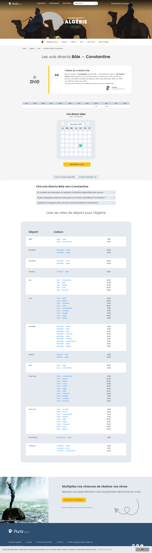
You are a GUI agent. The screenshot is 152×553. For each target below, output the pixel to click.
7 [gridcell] (62, 137)
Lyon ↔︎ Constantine (64, 308)
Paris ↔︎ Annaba (63, 398)
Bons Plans (67, 3)
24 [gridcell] (76, 145)
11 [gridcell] (80, 137)
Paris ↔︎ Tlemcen (63, 393)
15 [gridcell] (67, 141)
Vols (82, 42)
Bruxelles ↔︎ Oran (63, 261)
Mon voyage (105, 42)
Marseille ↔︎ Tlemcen (65, 334)
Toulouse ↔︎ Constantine (66, 451)
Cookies (29, 542)
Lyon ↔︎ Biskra (62, 301)
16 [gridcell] (71, 141)
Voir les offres (76, 27)
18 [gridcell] (80, 141)
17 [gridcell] (76, 141)
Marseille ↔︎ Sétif (63, 329)
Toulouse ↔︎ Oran (63, 448)
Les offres (92, 42)
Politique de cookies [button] (105, 549)
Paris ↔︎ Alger (62, 388)
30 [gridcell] (62, 132)
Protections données (44, 542)
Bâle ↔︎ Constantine (64, 242)
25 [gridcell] (80, 145)
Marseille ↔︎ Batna (63, 326)
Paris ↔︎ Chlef (62, 386)
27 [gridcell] (89, 145)
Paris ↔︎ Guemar (63, 401)
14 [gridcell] (62, 141)
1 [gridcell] (80, 150)
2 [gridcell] (71, 132)
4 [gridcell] (80, 132)
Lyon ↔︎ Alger (62, 315)
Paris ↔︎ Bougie (62, 396)
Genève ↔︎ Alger (63, 272)
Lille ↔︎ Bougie (62, 285)
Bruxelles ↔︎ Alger (63, 263)
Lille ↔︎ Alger (61, 282)
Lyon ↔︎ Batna (62, 318)
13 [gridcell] (89, 137)
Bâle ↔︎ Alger (61, 239)
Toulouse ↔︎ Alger (63, 446)
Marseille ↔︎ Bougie (64, 346)
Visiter (74, 42)
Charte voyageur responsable (79, 542)
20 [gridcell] (89, 141)
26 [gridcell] (85, 145)
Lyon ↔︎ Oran (61, 306)
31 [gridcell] (76, 150)
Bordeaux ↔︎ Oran (63, 250)
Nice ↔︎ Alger (61, 365)
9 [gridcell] (71, 137)
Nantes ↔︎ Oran (62, 354)
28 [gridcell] (62, 150)
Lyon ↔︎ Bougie (62, 313)
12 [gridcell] (85, 137)
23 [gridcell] (71, 145)
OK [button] (142, 549)
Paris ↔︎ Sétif (61, 391)
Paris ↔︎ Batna (62, 379)
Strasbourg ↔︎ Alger (64, 437)
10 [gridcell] (76, 137)
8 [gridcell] (80, 154)
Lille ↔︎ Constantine (64, 280)
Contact (60, 542)
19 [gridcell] (85, 141)
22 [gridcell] (67, 145)
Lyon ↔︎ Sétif (61, 298)
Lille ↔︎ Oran (61, 287)
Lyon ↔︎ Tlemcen (63, 303)
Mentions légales (15, 542)
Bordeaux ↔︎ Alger (63, 252)
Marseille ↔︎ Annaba (64, 339)
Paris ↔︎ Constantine (64, 376)
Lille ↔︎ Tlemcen (63, 290)
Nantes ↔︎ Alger (63, 357)
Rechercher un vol (77, 164)
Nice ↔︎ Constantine (64, 368)
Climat (65, 42)
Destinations (54, 3)
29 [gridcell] (67, 150)
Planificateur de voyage (120, 4)
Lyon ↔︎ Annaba (63, 311)
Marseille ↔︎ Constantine (66, 341)
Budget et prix (53, 42)
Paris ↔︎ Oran (62, 384)
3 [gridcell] (89, 150)
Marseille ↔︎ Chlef (63, 336)
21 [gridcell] (62, 145)
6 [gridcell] (89, 132)
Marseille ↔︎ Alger (63, 344)
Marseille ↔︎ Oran (63, 331)
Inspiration (41, 3)
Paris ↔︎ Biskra (62, 381)
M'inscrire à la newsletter (74, 500)
